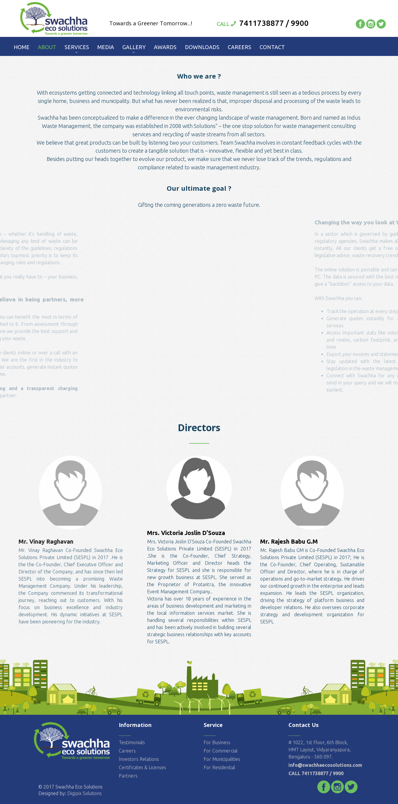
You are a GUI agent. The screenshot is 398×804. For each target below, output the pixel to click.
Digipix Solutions (84, 793)
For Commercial (221, 750)
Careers (127, 750)
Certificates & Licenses (142, 767)
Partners (128, 775)
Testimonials (132, 742)
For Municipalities (222, 758)
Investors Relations (139, 758)
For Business (217, 742)
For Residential (219, 767)
